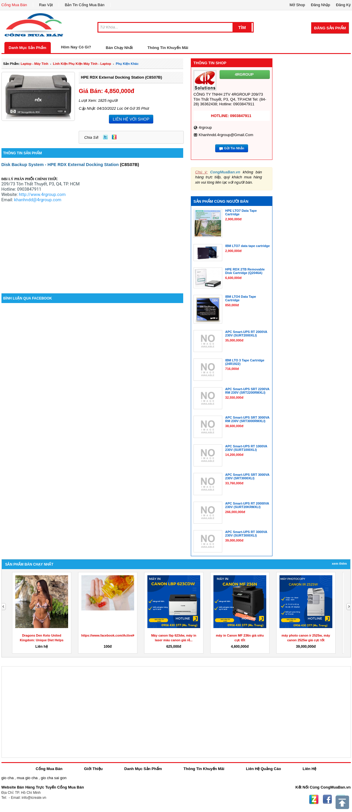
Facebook (327, 799)
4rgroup (205, 127)
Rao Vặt (46, 5)
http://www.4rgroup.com (42, 194)
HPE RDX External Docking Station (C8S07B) (121, 77)
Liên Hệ (309, 769)
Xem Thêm (339, 563)
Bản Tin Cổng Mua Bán (85, 5)
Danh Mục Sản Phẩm (27, 47)
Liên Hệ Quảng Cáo (263, 769)
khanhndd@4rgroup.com (37, 199)
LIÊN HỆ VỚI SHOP (131, 119)
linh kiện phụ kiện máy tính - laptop (82, 63)
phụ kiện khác (127, 63)
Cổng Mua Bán (14, 5)
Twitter (105, 137)
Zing (114, 137)
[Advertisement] (92, 243)
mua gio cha (27, 778)
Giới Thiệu (93, 769)
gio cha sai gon (53, 778)
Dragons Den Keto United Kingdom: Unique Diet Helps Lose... (42, 640)
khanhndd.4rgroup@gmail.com (226, 135)
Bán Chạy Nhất (119, 47)
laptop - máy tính (34, 63)
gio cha (7, 778)
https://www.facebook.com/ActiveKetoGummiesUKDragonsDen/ (130, 635)
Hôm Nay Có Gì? (76, 47)
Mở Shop (297, 5)
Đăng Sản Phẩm (330, 28)
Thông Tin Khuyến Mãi (167, 47)
